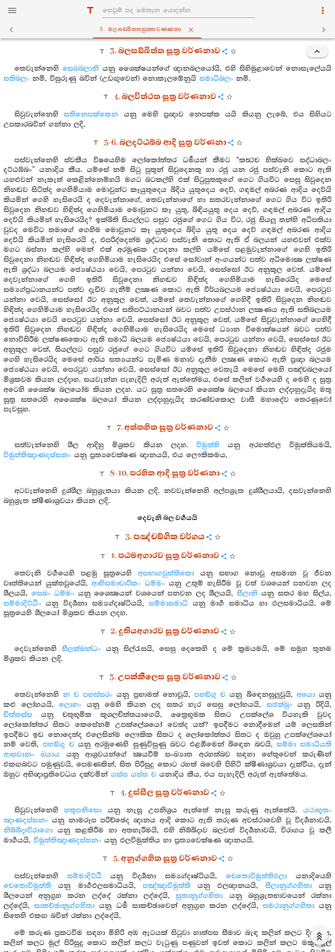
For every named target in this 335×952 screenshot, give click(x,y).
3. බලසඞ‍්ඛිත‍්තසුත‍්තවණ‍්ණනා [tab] (169, 30)
